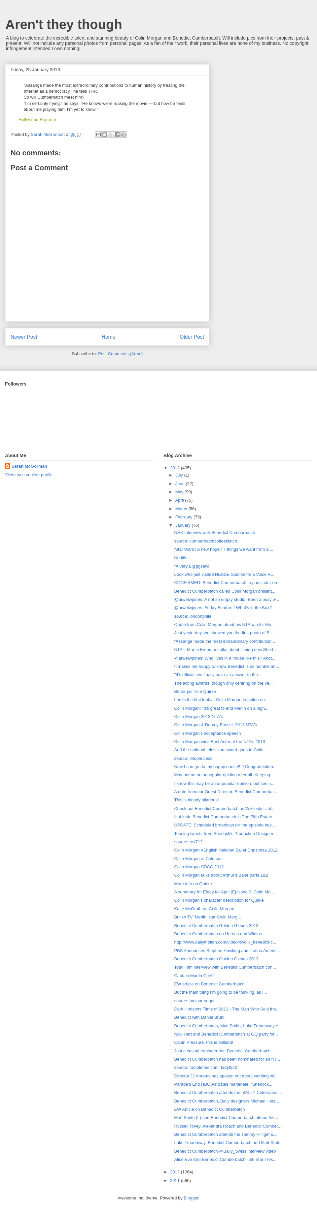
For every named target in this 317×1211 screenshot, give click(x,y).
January (183, 525)
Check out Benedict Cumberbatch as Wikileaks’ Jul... (224, 808)
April (180, 500)
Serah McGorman (29, 466)
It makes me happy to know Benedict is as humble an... (226, 666)
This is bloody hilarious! (196, 799)
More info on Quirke (193, 883)
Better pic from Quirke (195, 691)
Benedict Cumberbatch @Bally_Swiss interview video (225, 1151)
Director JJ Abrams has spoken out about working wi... (225, 1075)
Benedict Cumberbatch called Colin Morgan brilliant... (224, 591)
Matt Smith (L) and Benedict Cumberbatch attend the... (226, 1117)
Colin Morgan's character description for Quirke (219, 900)
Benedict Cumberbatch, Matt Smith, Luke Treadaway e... (228, 1025)
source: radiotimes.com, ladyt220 (205, 1067)
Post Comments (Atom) (120, 353)
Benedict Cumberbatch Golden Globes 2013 (216, 925)
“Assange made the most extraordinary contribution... (224, 641)
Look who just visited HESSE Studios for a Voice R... (224, 574)
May (180, 491)
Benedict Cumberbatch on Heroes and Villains (218, 933)
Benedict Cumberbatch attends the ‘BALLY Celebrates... (227, 1092)
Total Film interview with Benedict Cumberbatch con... (225, 967)
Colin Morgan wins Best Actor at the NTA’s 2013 (219, 741)
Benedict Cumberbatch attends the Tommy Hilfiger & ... (226, 1134)
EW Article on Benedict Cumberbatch (209, 1109)
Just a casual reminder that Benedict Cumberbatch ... (224, 1050)
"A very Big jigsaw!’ (192, 566)
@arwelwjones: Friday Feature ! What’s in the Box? (222, 607)
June (180, 483)
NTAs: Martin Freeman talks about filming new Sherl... (225, 649)
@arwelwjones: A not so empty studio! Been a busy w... (226, 599)
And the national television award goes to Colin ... (221, 749)
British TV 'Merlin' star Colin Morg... (207, 917)
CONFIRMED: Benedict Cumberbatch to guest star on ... (228, 582)
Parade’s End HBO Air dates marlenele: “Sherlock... (223, 1084)
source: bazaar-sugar (194, 1000)
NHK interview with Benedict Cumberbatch (214, 532)
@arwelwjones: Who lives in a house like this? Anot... (224, 658)
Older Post (192, 337)
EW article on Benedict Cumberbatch (209, 983)
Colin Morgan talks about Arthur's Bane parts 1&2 (221, 875)
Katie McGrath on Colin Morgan (204, 908)
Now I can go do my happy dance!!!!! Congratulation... (225, 766)
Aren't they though (63, 24)
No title (180, 557)
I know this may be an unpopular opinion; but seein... (224, 783)
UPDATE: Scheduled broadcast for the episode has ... (225, 825)
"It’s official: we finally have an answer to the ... (218, 674)
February (184, 516)
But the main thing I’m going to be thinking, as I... (220, 992)
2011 (175, 1180)
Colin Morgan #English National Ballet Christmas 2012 (225, 850)
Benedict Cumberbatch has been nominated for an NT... (227, 1059)
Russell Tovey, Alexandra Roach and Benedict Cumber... (227, 1126)
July (179, 475)
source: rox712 (188, 841)
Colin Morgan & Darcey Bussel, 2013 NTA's (215, 724)
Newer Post (24, 337)
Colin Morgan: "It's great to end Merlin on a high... (221, 708)
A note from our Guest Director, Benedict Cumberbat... (225, 791)
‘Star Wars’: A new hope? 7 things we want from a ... (223, 549)
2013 (175, 467)
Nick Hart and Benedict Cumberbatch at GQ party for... (226, 1034)
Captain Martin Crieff (193, 975)
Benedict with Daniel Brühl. (199, 1017)
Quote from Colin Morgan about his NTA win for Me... (224, 624)
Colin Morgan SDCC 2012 (199, 866)
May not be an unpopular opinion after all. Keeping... (223, 774)
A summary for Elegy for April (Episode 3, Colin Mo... (224, 891)
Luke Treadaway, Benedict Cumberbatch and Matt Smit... (228, 1142)
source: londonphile (192, 616)
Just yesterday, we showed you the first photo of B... (223, 632)
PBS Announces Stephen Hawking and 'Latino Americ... (227, 950)
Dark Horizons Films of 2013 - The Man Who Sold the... (226, 1009)
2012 (175, 1171)
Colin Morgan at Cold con (198, 858)
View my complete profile (29, 474)
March (182, 508)
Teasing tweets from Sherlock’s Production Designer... (225, 833)
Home (109, 337)
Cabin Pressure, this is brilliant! (203, 1042)
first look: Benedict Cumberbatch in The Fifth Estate (223, 816)
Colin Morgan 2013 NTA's (198, 716)
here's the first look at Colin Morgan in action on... (221, 699)
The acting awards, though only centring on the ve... (223, 683)
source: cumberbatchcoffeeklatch (205, 541)
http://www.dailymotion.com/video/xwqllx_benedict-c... (225, 942)
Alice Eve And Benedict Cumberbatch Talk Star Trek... (225, 1159)
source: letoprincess (193, 758)
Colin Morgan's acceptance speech (207, 733)
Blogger (191, 1197)
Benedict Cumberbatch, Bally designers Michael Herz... (226, 1101)
